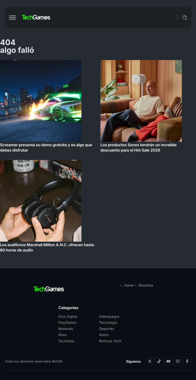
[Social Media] (150, 361)
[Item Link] (98, 157)
